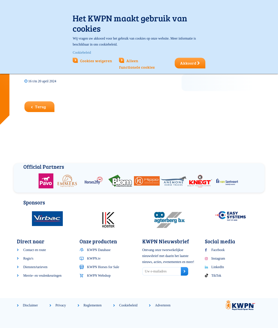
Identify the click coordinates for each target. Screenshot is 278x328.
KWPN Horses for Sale (103, 267)
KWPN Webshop (99, 275)
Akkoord (190, 63)
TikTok (216, 275)
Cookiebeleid (128, 305)
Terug (38, 106)
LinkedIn (217, 267)
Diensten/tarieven (35, 267)
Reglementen (93, 305)
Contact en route (34, 250)
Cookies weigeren (92, 60)
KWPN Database (99, 250)
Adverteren (162, 305)
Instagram (218, 258)
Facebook (218, 250)
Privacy (61, 305)
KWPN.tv (94, 258)
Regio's (28, 258)
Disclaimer (30, 305)
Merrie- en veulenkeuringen (42, 275)
